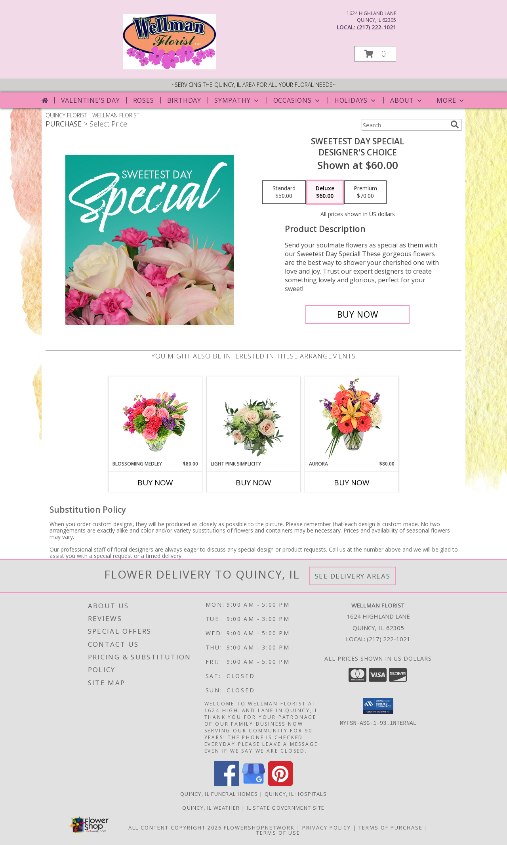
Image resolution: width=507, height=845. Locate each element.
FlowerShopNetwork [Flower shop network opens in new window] (259, 827)
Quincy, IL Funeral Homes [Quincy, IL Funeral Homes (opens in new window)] (219, 793)
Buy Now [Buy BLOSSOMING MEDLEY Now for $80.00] (155, 482)
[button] (375, 53)
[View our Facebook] (226, 784)
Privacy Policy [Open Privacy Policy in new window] (326, 827)
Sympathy (237, 100)
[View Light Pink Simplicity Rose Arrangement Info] (254, 418)
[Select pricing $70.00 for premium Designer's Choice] (365, 192)
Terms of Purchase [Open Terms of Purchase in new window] (390, 827)
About (406, 100)
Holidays (355, 100)
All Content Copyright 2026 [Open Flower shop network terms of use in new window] (175, 827)
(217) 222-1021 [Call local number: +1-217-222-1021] (376, 27)
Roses (143, 100)
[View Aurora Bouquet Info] (352, 418)
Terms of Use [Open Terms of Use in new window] (278, 832)
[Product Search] (404, 124)
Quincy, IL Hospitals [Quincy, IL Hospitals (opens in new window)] (296, 793)
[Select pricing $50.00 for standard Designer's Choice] (284, 192)
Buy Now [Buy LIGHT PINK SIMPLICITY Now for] (253, 482)
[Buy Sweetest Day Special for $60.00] (357, 314)
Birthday (184, 100)
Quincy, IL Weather (211, 807)
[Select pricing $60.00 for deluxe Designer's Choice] (325, 192)
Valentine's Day (90, 100)
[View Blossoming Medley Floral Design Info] (155, 418)
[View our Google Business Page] (253, 784)
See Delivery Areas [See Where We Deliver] (353, 576)
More (450, 100)
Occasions (297, 100)
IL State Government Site (286, 807)
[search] (454, 124)
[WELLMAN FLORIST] (169, 67)
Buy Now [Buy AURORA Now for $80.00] (352, 482)
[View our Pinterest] (280, 784)
